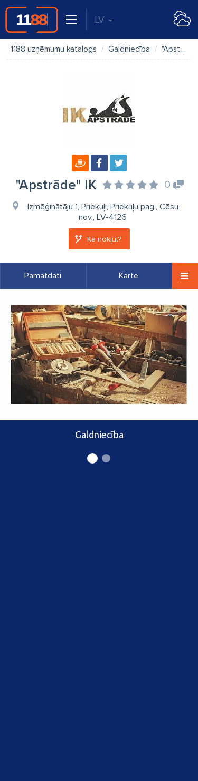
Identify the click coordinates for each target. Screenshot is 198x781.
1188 (31, 19)
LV (103, 19)
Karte (128, 276)
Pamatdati (42, 276)
